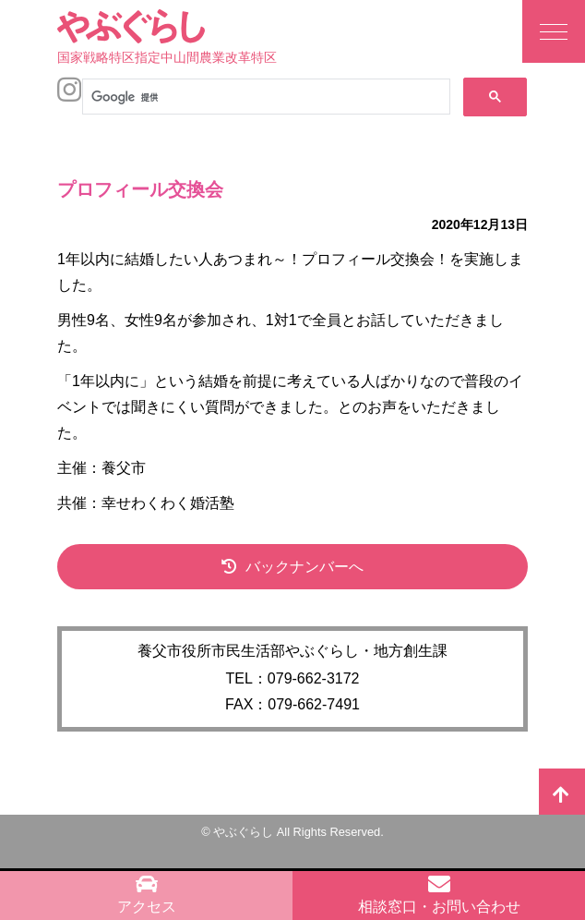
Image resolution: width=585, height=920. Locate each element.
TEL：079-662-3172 (293, 678)
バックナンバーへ (304, 567)
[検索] (264, 97)
